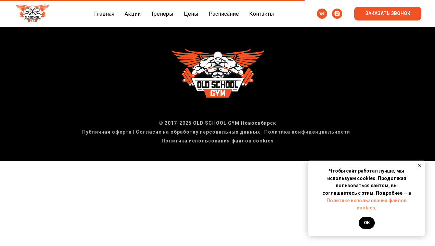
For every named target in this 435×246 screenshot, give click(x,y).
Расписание (224, 14)
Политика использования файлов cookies (218, 141)
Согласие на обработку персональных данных (198, 132)
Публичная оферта (107, 132)
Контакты (261, 14)
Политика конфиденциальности (307, 132)
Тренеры (162, 14)
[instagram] (337, 14)
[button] (387, 13)
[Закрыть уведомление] (419, 165)
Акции (133, 14)
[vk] (322, 14)
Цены (191, 14)
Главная (104, 14)
